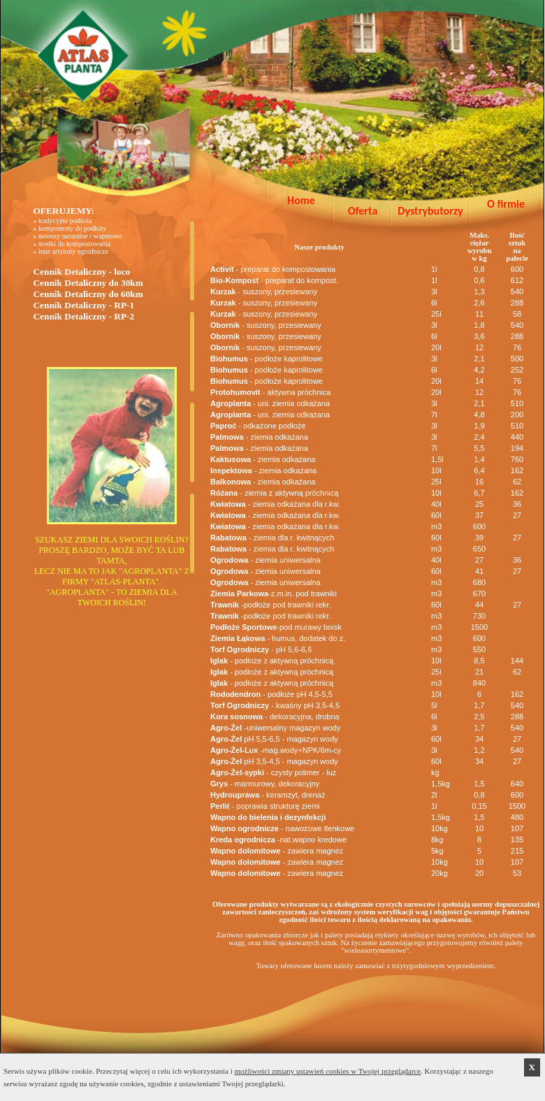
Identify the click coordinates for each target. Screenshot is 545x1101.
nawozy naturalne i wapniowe (80, 236)
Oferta (363, 210)
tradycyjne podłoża (65, 220)
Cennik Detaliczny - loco (81, 271)
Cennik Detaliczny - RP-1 (83, 305)
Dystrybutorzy (430, 210)
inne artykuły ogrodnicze (73, 251)
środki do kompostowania (74, 243)
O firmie (506, 203)
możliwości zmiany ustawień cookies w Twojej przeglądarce (328, 1071)
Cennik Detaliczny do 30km (88, 283)
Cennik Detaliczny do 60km (88, 294)
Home (301, 200)
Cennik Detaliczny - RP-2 (83, 316)
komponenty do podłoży (72, 228)
